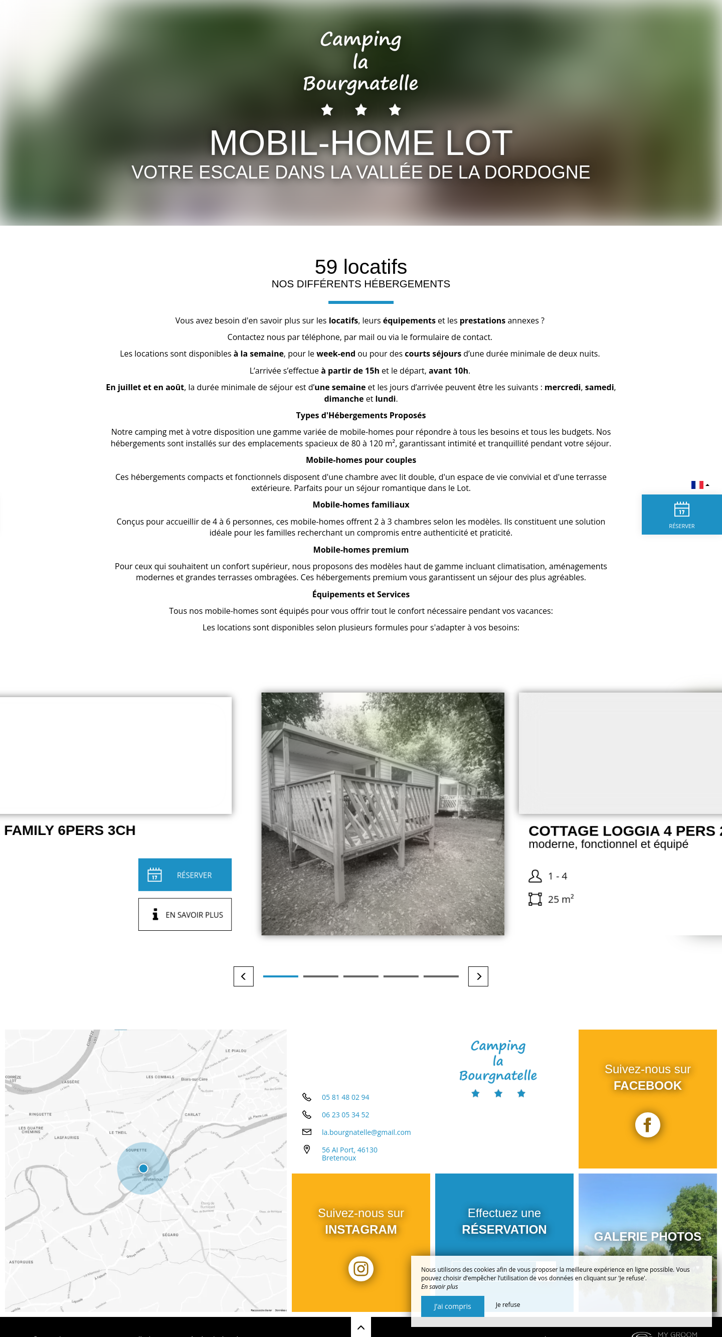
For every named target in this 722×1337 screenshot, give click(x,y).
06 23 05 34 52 (346, 1114)
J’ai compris (452, 1306)
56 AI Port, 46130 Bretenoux (350, 1154)
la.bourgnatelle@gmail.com (366, 1132)
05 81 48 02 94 (346, 1097)
